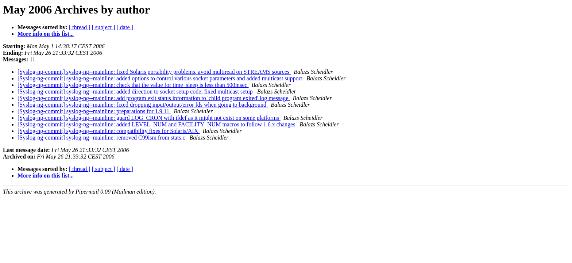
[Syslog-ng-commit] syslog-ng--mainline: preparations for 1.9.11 (94, 111)
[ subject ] (103, 27)
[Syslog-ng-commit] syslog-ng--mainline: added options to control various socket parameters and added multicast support (161, 78)
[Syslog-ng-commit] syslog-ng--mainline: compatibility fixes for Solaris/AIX (109, 131)
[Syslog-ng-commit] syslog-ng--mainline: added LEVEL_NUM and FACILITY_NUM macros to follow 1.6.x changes (157, 124)
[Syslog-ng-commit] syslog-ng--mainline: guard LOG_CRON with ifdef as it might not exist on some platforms (149, 118)
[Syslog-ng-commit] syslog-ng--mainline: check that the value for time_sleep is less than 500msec (133, 85)
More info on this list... (46, 34)
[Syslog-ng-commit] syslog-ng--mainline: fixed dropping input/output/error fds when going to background (143, 105)
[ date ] (125, 27)
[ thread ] (79, 27)
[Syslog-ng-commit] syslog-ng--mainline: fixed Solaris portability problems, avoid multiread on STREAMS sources (154, 72)
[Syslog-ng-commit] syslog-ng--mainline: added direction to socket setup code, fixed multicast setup (136, 91)
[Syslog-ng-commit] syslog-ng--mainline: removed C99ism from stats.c (102, 137)
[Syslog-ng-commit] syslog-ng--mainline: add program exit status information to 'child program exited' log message (154, 98)
